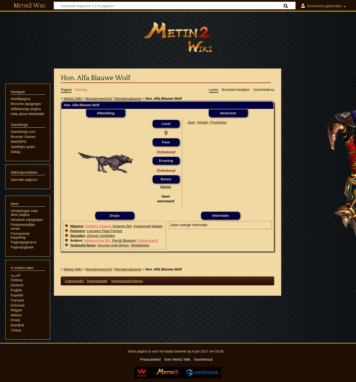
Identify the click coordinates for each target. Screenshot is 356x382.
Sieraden (77, 236)
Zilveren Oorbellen (101, 236)
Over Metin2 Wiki (177, 359)
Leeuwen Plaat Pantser (105, 231)
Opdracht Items (82, 245)
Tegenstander (97, 281)
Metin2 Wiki (29, 5)
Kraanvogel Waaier (148, 226)
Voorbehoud (203, 359)
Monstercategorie (128, 98)
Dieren (165, 187)
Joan (191, 122)
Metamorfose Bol (97, 240)
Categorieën (74, 281)
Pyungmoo (218, 122)
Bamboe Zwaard (98, 226)
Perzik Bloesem (124, 240)
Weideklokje (140, 245)
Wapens (76, 226)
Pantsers (77, 231)
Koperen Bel (122, 226)
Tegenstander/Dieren (127, 281)
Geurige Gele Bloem (113, 245)
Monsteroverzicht (99, 98)
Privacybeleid (150, 359)
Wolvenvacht (148, 240)
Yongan (202, 122)
